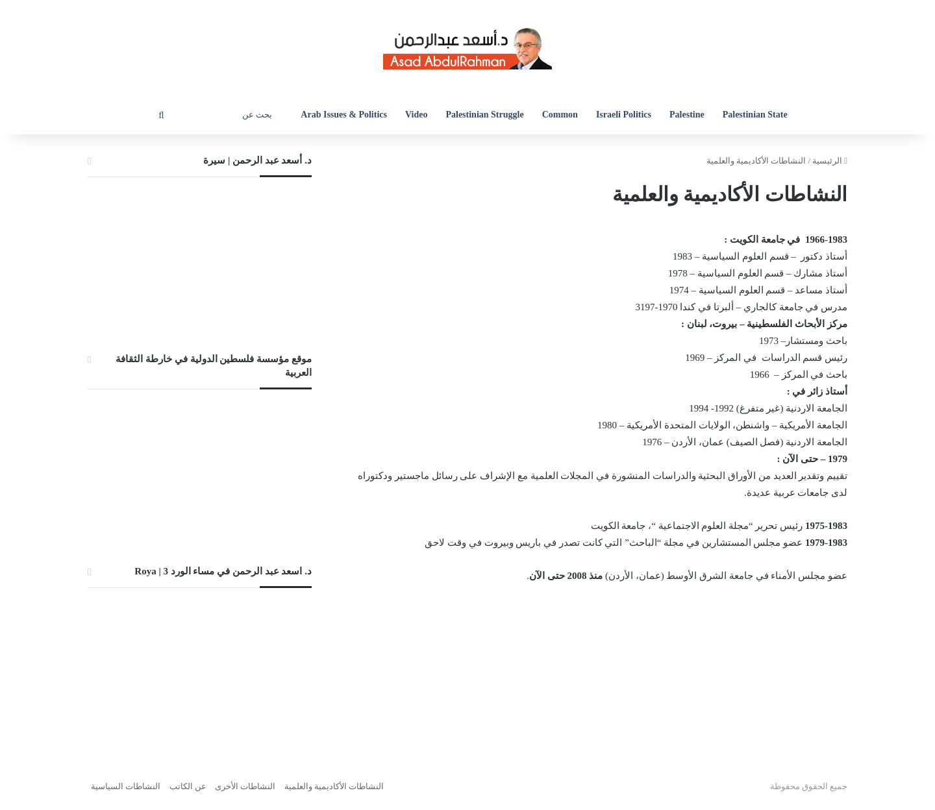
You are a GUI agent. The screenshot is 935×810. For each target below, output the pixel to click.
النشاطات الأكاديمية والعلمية (334, 786)
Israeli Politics (623, 114)
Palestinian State (755, 114)
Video (416, 114)
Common (560, 114)
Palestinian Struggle (484, 114)
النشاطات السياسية (125, 786)
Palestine (686, 114)
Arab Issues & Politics (344, 114)
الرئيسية (829, 161)
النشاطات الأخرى (245, 786)
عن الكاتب (187, 786)
